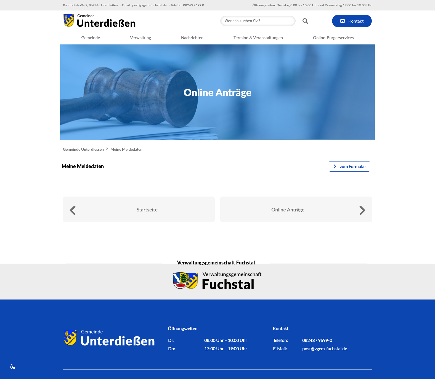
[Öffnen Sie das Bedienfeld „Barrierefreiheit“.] (12, 366)
